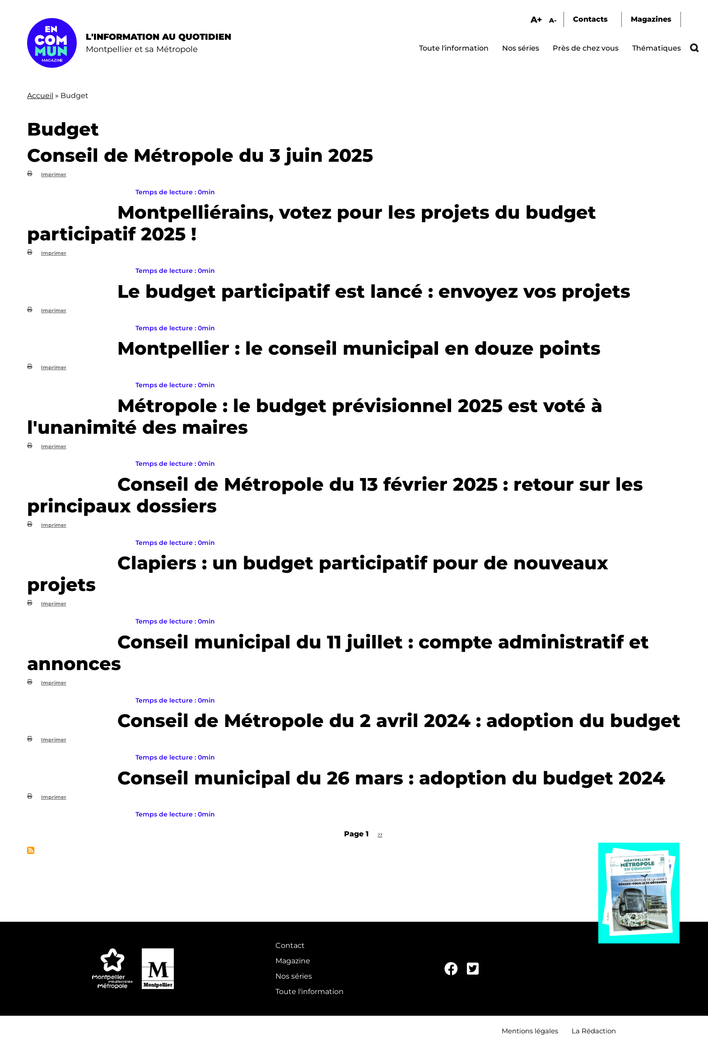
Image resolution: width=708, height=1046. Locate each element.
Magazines (651, 19)
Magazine (292, 961)
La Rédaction (594, 1031)
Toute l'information (454, 48)
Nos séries (520, 48)
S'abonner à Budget (30, 850)
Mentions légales (530, 1031)
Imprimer (53, 174)
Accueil (40, 95)
